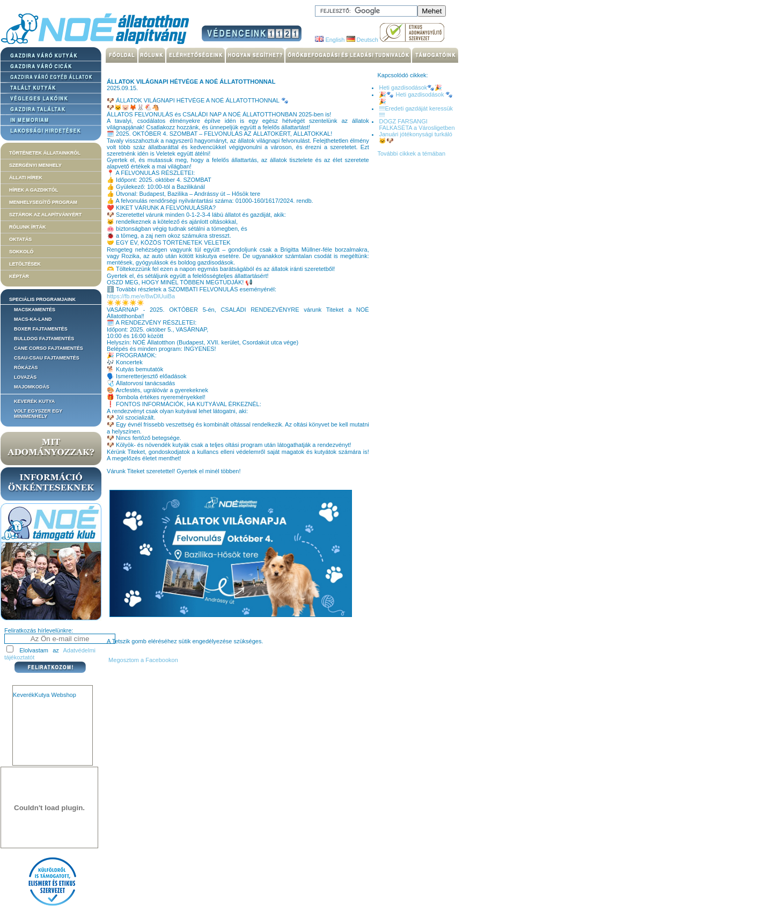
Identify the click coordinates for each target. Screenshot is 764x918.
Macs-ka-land (33, 319)
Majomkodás (31, 387)
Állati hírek (25, 177)
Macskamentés (34, 309)
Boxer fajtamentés (41, 329)
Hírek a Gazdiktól (33, 190)
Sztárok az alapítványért (45, 214)
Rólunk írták (27, 227)
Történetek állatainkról (44, 153)
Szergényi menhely (35, 165)
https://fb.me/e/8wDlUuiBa (141, 296)
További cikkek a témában (411, 153)
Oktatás (20, 239)
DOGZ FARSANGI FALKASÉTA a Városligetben (416, 124)
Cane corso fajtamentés (48, 348)
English (329, 39)
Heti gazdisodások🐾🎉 (410, 87)
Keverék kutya (34, 401)
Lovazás (25, 377)
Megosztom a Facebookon (142, 660)
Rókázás (26, 367)
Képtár (19, 276)
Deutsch (362, 39)
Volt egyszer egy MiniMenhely (38, 413)
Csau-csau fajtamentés (46, 358)
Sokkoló (21, 251)
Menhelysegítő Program (43, 202)
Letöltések (25, 264)
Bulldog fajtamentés (44, 338)
